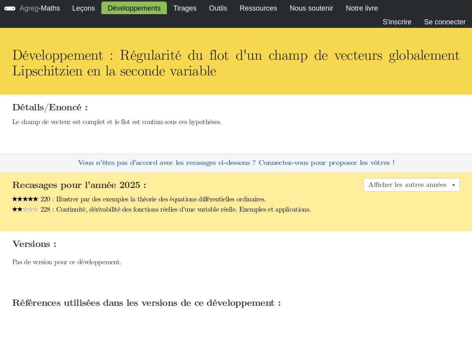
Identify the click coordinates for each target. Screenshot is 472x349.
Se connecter (445, 22)
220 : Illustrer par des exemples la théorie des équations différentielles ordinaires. (138, 199)
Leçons (83, 8)
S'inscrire (396, 22)
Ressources (258, 8)
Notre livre (362, 8)
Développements (134, 8)
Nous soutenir (311, 8)
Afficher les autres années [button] (411, 184)
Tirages (184, 8)
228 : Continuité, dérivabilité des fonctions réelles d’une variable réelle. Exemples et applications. (161, 209)
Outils (218, 8)
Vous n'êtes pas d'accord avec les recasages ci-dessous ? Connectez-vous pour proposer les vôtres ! (236, 162)
